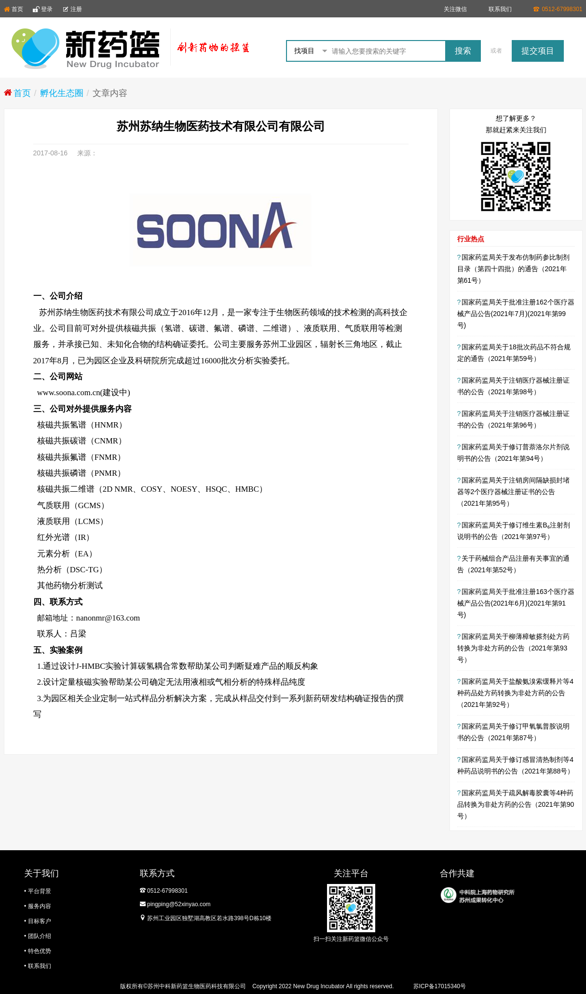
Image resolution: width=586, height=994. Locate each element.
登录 (43, 9)
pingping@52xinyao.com (179, 904)
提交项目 (537, 50)
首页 (13, 9)
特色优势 (39, 951)
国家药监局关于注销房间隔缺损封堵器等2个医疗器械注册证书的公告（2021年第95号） (513, 491)
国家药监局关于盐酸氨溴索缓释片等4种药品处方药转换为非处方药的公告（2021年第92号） (515, 692)
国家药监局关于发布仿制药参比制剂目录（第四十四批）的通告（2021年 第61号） (513, 268)
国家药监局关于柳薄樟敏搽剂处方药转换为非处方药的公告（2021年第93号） (513, 648)
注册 (72, 9)
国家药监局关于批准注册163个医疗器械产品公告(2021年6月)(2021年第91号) (515, 603)
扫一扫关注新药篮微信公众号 (351, 939)
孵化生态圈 (61, 93)
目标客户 (39, 921)
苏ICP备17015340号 (439, 986)
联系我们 (500, 9)
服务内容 (39, 906)
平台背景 (39, 891)
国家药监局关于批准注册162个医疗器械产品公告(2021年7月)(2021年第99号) (515, 313)
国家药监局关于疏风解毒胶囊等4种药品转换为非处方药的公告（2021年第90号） (515, 804)
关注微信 (455, 9)
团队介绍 (39, 936)
